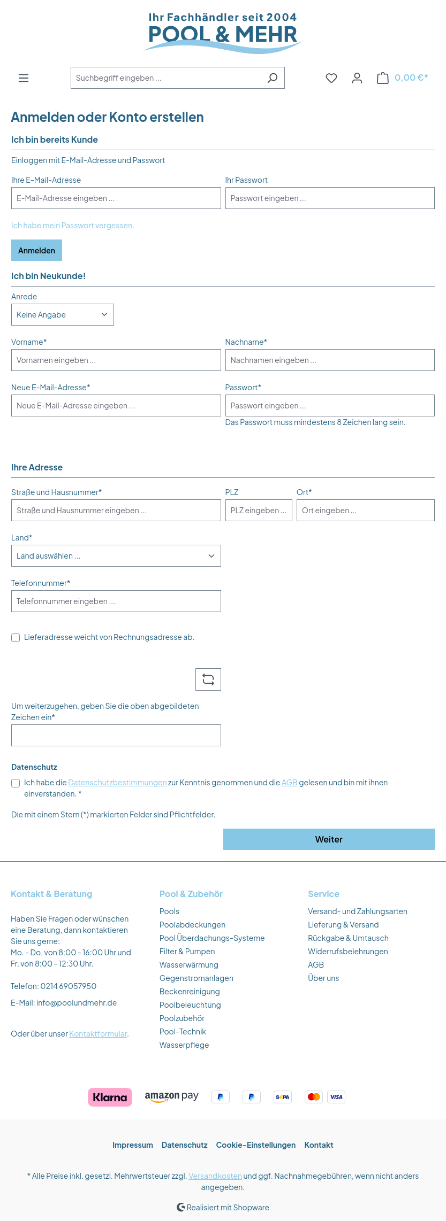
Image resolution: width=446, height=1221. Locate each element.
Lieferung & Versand (343, 924)
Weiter (329, 839)
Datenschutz (185, 1144)
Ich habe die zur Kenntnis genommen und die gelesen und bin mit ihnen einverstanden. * (206, 787)
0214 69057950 (68, 986)
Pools (169, 911)
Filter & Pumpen (187, 951)
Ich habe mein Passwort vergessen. (72, 225)
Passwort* (243, 387)
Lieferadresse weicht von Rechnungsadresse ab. (109, 637)
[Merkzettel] (331, 77)
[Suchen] (272, 78)
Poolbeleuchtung (190, 1004)
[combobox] (165, 78)
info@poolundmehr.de (76, 1002)
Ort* (304, 492)
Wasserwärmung (189, 964)
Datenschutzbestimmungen (117, 782)
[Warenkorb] (402, 77)
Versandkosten (215, 1175)
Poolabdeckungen (193, 924)
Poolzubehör (182, 1018)
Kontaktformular (98, 1033)
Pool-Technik (183, 1031)
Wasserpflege (184, 1044)
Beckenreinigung (190, 991)
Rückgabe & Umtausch (348, 937)
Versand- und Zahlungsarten (357, 911)
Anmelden (36, 250)
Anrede (24, 296)
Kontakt (318, 1144)
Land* (22, 537)
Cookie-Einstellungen (256, 1144)
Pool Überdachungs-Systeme (212, 937)
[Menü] (23, 77)
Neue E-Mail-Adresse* (50, 387)
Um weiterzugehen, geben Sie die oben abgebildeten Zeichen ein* (105, 711)
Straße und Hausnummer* (56, 492)
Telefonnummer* (40, 583)
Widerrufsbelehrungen (348, 951)
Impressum (132, 1144)
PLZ (232, 492)
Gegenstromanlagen (196, 978)
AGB (290, 782)
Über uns (323, 978)
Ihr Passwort (246, 179)
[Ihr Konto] (357, 77)
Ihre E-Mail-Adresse (46, 179)
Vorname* (29, 341)
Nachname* (246, 341)
